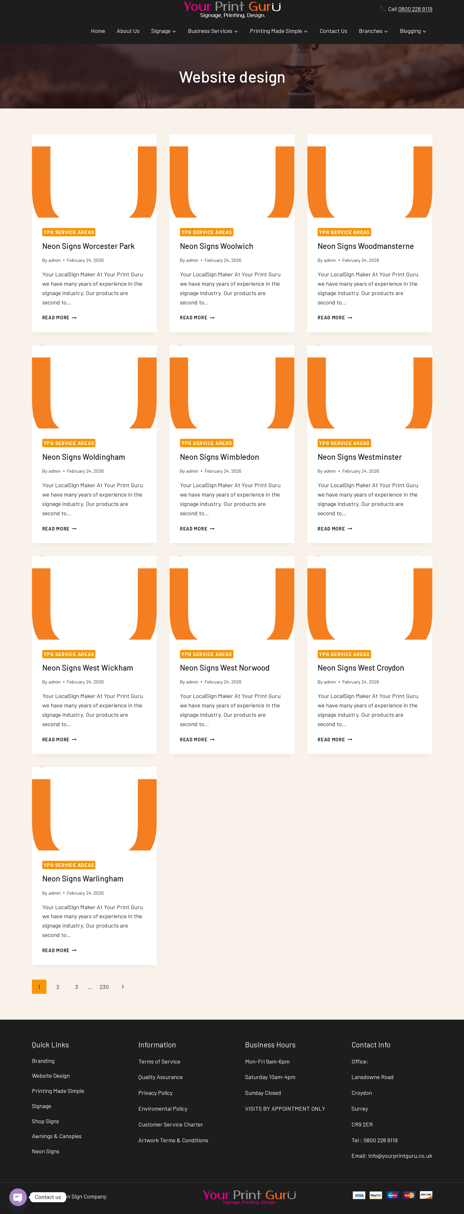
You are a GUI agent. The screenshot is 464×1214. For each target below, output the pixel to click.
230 (104, 986)
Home (98, 30)
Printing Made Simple (58, 1090)
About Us (128, 30)
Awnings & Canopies (57, 1136)
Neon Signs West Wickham (87, 667)
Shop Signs (45, 1121)
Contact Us (333, 30)
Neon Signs (45, 1151)
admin (54, 260)
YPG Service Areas (69, 232)
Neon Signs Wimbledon (219, 456)
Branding (43, 1060)
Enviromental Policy (162, 1108)
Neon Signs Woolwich (216, 246)
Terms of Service (159, 1061)
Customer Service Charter (170, 1124)
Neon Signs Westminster (360, 456)
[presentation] (94, 176)
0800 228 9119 (415, 8)
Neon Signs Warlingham (82, 878)
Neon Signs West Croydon (361, 667)
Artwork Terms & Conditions (173, 1140)
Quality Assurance (160, 1076)
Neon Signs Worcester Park (88, 246)
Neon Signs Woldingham (83, 456)
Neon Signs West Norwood (225, 667)
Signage (41, 1105)
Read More (59, 317)
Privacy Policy (155, 1092)
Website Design (51, 1075)
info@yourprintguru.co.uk (400, 1155)
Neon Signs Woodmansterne (366, 246)
